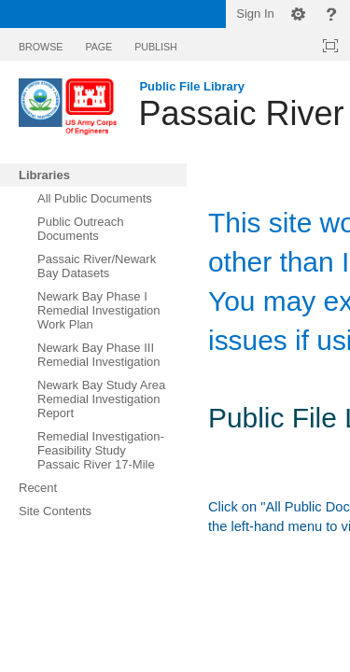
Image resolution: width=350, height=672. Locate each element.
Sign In (254, 14)
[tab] (40, 43)
